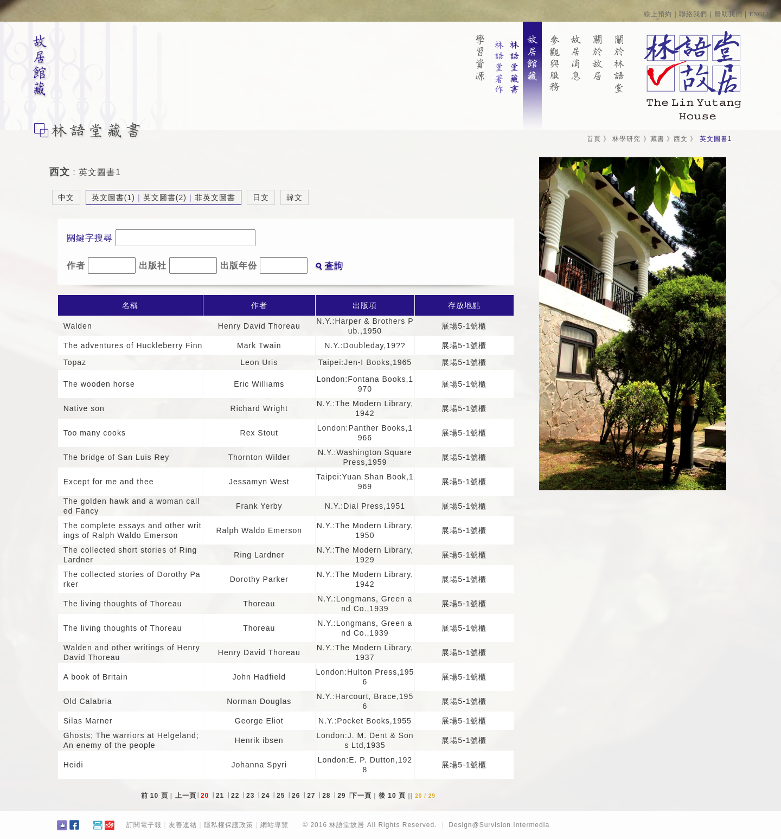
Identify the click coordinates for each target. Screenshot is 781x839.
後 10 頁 (392, 795)
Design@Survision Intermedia (499, 825)
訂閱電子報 (144, 825)
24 (266, 795)
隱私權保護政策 (228, 825)
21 (221, 795)
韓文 (294, 197)
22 (236, 795)
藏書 (657, 139)
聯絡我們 (693, 14)
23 (251, 795)
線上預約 (658, 14)
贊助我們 (728, 14)
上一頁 (185, 795)
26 (297, 795)
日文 (261, 197)
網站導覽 (274, 825)
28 (327, 795)
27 (312, 795)
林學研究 (626, 139)
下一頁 (361, 795)
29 (342, 795)
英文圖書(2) (165, 197)
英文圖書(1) (113, 197)
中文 (66, 197)
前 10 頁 (154, 795)
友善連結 (183, 825)
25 (282, 795)
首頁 (594, 139)
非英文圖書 (215, 197)
